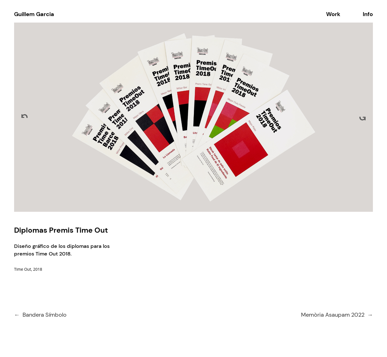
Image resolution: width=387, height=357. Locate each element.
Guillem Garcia (34, 14)
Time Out (22, 269)
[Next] (362, 117)
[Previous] (24, 117)
